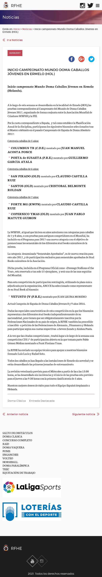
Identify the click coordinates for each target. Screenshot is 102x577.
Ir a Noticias (15, 40)
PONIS (6, 451)
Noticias (27, 29)
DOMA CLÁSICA (12, 436)
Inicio (16, 29)
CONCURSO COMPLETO (17, 440)
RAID (6, 444)
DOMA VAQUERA (13, 447)
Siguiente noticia (83, 414)
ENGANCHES (10, 454)
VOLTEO (8, 458)
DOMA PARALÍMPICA (16, 465)
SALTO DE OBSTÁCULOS (18, 433)
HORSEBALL (10, 462)
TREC (6, 469)
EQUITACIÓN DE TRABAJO (19, 472)
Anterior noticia (17, 414)
